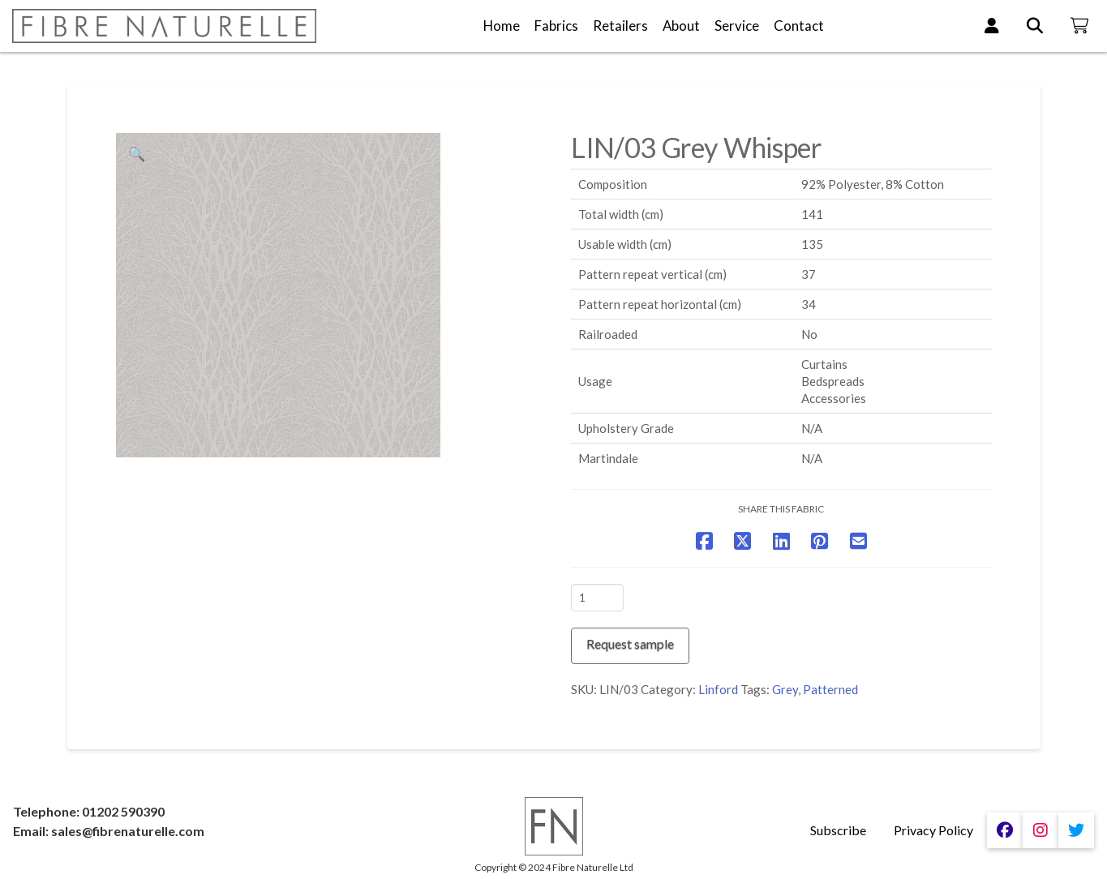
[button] (137, 154)
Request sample (630, 643)
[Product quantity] (597, 597)
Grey (785, 689)
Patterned (830, 689)
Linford (718, 689)
